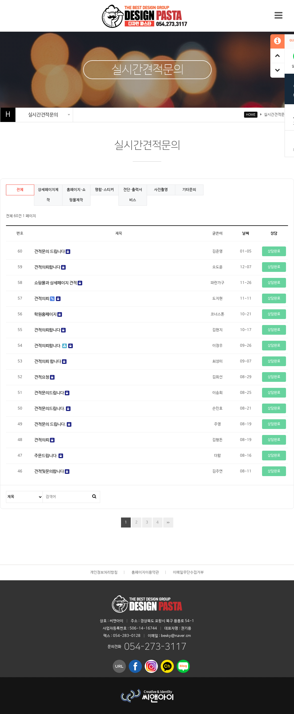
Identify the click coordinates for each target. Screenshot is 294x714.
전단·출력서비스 (132, 195)
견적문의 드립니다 (52, 251)
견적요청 (44, 377)
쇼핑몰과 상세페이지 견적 (58, 282)
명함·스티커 (104, 190)
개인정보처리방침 (104, 572)
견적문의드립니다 (51, 392)
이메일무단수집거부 (188, 572)
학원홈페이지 (48, 314)
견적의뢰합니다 (50, 267)
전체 (20, 190)
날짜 (245, 233)
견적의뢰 (47, 298)
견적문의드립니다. (52, 408)
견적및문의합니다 (51, 471)
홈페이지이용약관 (145, 572)
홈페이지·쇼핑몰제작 (76, 195)
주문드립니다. (48, 455)
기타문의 (189, 190)
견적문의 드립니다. (52, 424)
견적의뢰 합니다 (50, 361)
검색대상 (6, 491)
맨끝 (168, 523)
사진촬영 (161, 190)
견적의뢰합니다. (53, 345)
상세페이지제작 (48, 195)
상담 (274, 233)
